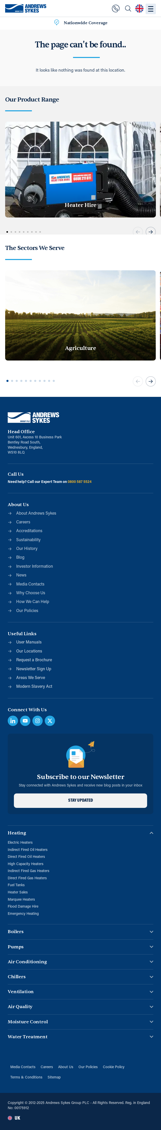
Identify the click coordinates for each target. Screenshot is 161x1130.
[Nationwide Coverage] (56, 23)
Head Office (21, 432)
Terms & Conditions (26, 1077)
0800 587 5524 (80, 482)
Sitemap (54, 1077)
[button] (138, 232)
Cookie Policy (113, 1067)
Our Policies (88, 1067)
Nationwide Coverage (86, 23)
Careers (47, 1067)
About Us (65, 1067)
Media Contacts (22, 1067)
